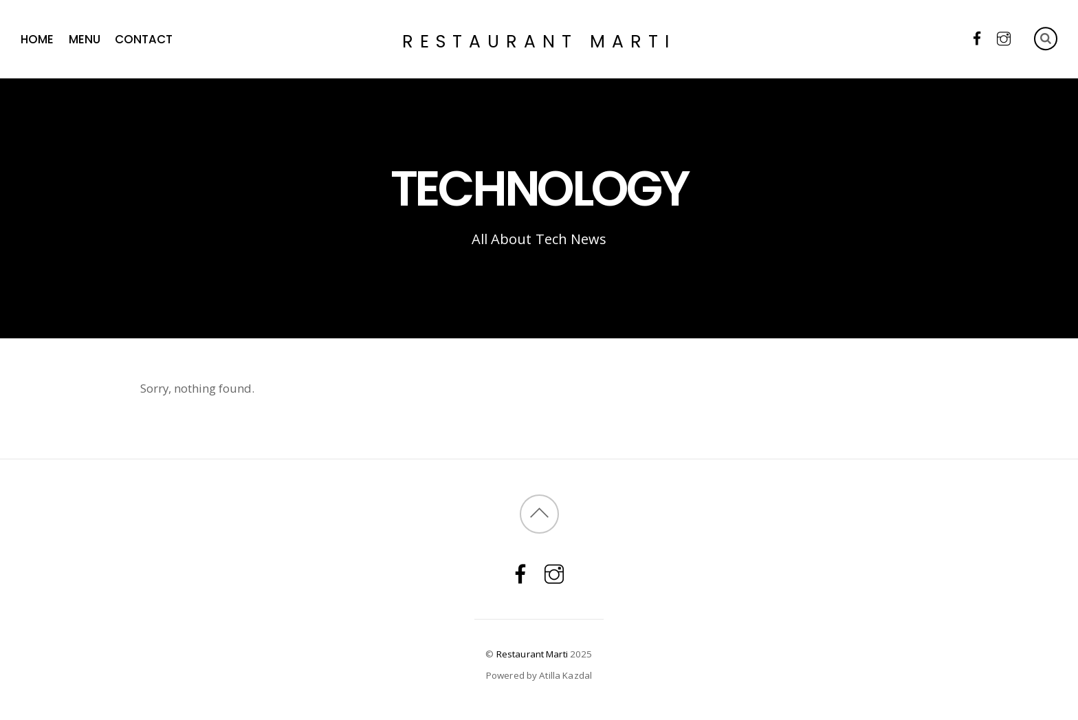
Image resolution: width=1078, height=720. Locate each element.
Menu (84, 39)
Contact (144, 39)
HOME (37, 39)
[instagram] (1004, 37)
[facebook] (977, 37)
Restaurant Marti (532, 654)
